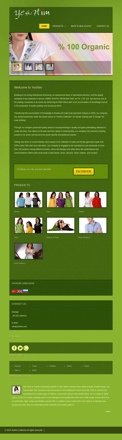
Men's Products (84, 237)
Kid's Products (19, 263)
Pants (86, 366)
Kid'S (34, 370)
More (108, 411)
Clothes (81, 212)
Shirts (16, 237)
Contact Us (103, 26)
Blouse (16, 212)
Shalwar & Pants (52, 237)
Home (44, 26)
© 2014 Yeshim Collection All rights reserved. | (25, 430)
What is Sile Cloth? (81, 26)
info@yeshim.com (19, 326)
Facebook (83, 171)
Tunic (48, 212)
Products (59, 26)
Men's (17, 370)
